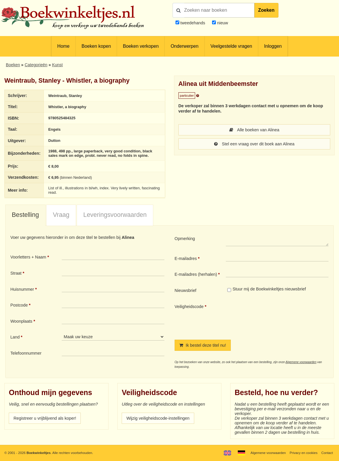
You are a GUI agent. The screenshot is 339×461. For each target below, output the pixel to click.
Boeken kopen (96, 46)
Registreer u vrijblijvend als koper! (44, 418)
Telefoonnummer (25, 353)
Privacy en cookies (303, 453)
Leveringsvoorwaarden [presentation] (115, 214)
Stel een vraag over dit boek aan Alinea (254, 144)
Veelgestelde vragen (231, 46)
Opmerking (185, 238)
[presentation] (274, 317)
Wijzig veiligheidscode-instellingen (158, 418)
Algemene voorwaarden (300, 362)
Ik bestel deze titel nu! (202, 345)
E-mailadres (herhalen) (196, 274)
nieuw (222, 23)
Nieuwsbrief (186, 290)
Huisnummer (22, 289)
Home (63, 46)
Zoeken (266, 10)
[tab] (25, 215)
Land (15, 337)
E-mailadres (186, 258)
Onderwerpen (184, 46)
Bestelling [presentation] (25, 214)
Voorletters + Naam (28, 257)
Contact (327, 453)
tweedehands (192, 23)
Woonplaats (21, 321)
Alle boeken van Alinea (254, 129)
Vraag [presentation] (61, 214)
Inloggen (273, 46)
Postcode (18, 305)
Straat (15, 273)
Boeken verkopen (141, 46)
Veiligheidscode (189, 306)
